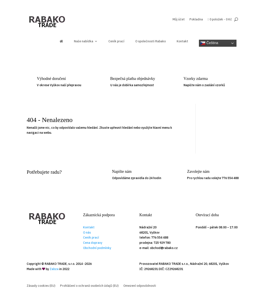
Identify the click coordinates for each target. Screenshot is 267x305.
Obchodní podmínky (97, 248)
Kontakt (182, 41)
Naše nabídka (83, 41)
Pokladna (196, 19)
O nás (87, 232)
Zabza (54, 269)
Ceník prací (116, 41)
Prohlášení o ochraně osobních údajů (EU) (89, 286)
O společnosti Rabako (150, 41)
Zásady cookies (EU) (41, 286)
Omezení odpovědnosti (139, 286)
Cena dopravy (92, 243)
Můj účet (179, 19)
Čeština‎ (209, 43)
